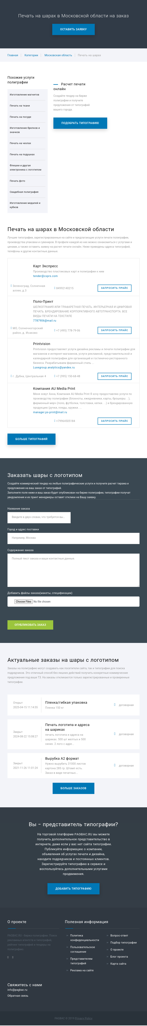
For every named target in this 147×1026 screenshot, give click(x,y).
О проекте (117, 950)
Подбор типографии (123, 943)
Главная (12, 55)
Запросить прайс (114, 288)
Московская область (58, 55)
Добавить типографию (73, 889)
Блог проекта (119, 957)
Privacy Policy (83, 1018)
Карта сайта (118, 964)
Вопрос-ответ (119, 936)
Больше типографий (31, 439)
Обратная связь (17, 996)
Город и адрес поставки (23, 529)
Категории (31, 55)
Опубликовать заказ (30, 625)
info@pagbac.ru (17, 990)
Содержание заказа (20, 550)
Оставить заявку (73, 29)
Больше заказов (74, 789)
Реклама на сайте (82, 970)
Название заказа (18, 508)
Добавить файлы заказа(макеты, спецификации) (39, 593)
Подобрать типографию (80, 123)
